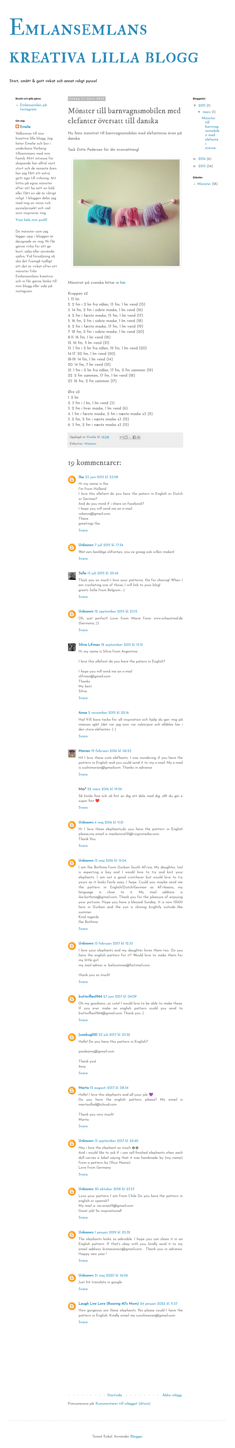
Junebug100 (87, 1035)
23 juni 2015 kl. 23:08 (101, 477)
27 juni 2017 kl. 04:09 (120, 996)
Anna (82, 713)
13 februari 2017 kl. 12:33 (114, 943)
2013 (202, 166)
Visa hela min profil (31, 220)
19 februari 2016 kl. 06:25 (111, 751)
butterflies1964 (90, 996)
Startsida (114, 1395)
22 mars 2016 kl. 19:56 (104, 789)
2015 (202, 105)
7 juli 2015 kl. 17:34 (109, 545)
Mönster (90, 444)
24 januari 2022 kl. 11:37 (158, 1304)
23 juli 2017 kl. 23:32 (114, 1035)
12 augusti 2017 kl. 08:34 (109, 1088)
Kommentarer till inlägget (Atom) (123, 1404)
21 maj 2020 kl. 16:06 (111, 1275)
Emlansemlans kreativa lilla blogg (104, 41)
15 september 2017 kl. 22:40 (116, 1141)
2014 (202, 159)
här (123, 283)
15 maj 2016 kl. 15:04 (110, 861)
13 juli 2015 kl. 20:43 (103, 573)
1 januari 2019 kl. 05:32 (112, 1232)
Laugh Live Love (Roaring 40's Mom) (108, 1304)
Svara (83, 530)
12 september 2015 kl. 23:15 (116, 611)
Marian (84, 751)
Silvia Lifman (89, 645)
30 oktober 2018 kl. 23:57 (114, 1189)
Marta (83, 1088)
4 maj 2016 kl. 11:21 (109, 822)
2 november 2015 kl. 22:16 (108, 713)
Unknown (85, 545)
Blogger (136, 1436)
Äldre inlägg (172, 1395)
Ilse (81, 477)
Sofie (82, 573)
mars (207, 112)
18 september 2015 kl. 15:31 (122, 645)
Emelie (25, 127)
